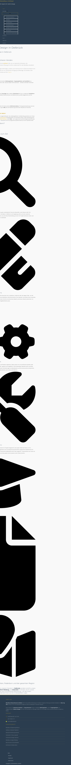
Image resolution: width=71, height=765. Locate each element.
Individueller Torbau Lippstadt (12, 735)
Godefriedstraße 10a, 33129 (13, 716)
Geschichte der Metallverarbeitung (11, 33)
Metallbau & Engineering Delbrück (13, 727)
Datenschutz (10, 760)
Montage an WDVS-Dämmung (11, 27)
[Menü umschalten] (10, 13)
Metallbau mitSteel (7, 1)
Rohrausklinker (8, 30)
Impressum (10, 758)
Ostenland (3, 117)
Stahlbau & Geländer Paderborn (12, 730)
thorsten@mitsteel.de (12, 721)
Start (4, 8)
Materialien (7, 19)
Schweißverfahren (8, 22)
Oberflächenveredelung (9, 17)
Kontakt (4, 43)
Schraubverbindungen (9, 25)
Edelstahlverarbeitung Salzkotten (12, 732)
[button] (7, 11)
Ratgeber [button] (5, 11)
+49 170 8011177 (11, 718)
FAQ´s (4, 38)
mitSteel (5, 63)
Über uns (4, 40)
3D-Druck (4, 35)
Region (10, 72)
